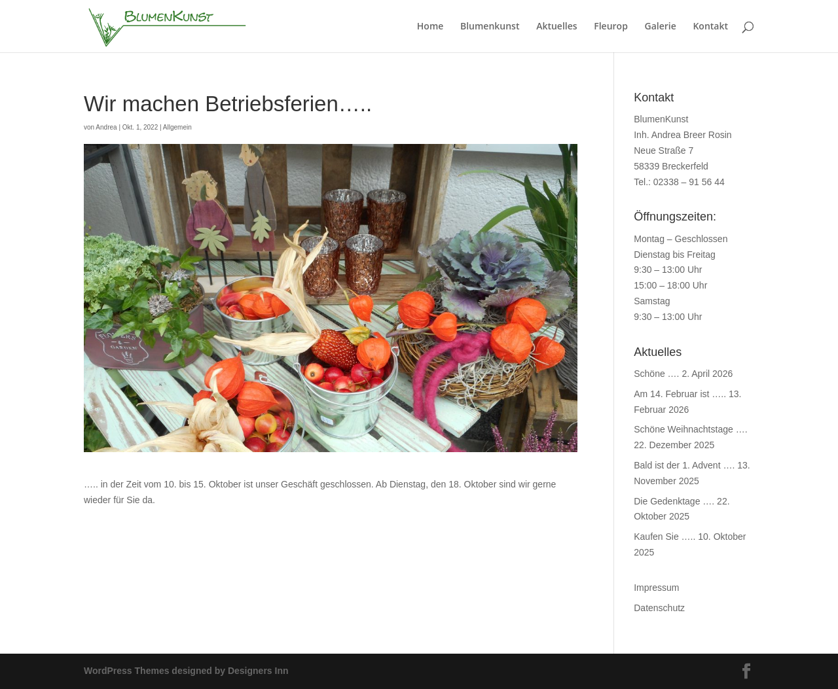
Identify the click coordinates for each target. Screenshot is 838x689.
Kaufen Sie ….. (664, 536)
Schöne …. (656, 373)
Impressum (656, 587)
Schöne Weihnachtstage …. (690, 429)
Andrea (106, 127)
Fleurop (611, 27)
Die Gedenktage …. (674, 501)
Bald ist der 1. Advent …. (684, 465)
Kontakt (710, 27)
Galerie (660, 27)
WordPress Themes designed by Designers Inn (186, 670)
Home (430, 27)
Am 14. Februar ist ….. (680, 394)
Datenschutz (659, 608)
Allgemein (177, 127)
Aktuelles (556, 27)
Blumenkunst (490, 27)
